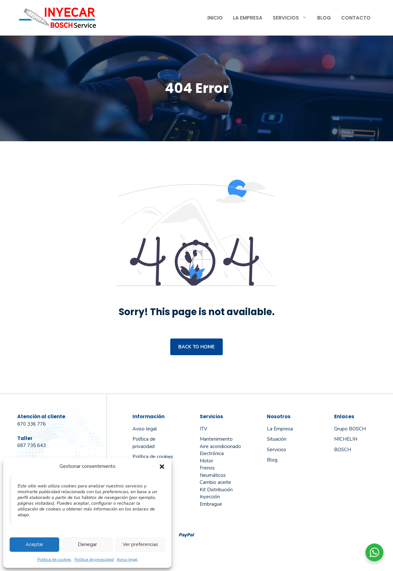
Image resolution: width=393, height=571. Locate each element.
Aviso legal (127, 559)
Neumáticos (213, 475)
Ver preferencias (140, 544)
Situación (276, 439)
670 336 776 (31, 424)
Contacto (356, 17)
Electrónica (212, 453)
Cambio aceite (215, 482)
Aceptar (34, 544)
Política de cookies (54, 559)
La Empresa (247, 17)
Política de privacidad (94, 559)
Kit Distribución (216, 489)
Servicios (292, 18)
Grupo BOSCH (350, 429)
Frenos (207, 468)
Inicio (215, 17)
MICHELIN (345, 439)
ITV (203, 429)
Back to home (196, 347)
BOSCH (342, 449)
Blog (324, 17)
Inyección (210, 497)
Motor (206, 461)
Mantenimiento (216, 439)
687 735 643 (31, 445)
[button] (162, 466)
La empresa (280, 429)
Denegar (87, 544)
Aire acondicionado (220, 446)
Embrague (211, 504)
